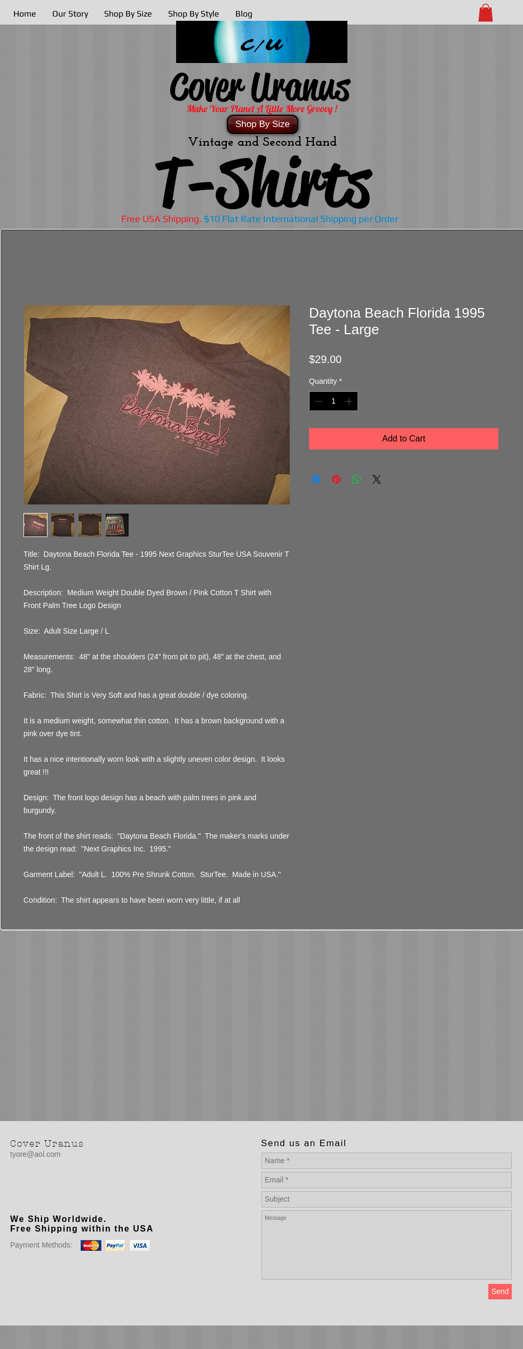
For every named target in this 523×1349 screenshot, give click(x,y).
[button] (485, 12)
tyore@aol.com (35, 1154)
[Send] (500, 1291)
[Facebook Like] (77, 1197)
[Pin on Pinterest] (336, 479)
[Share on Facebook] (316, 479)
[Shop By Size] (262, 124)
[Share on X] (376, 479)
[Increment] (349, 401)
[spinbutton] (333, 401)
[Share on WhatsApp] (356, 479)
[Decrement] (317, 401)
